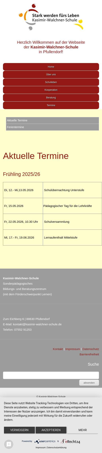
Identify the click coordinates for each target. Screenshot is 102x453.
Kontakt (58, 349)
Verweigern (19, 430)
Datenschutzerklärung (56, 447)
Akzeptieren (50, 430)
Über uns (51, 74)
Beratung (51, 97)
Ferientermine (15, 127)
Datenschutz (91, 349)
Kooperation (51, 90)
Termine (51, 105)
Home (51, 66)
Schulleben (51, 82)
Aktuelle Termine (17, 120)
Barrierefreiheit (89, 354)
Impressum (72, 349)
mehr (82, 430)
